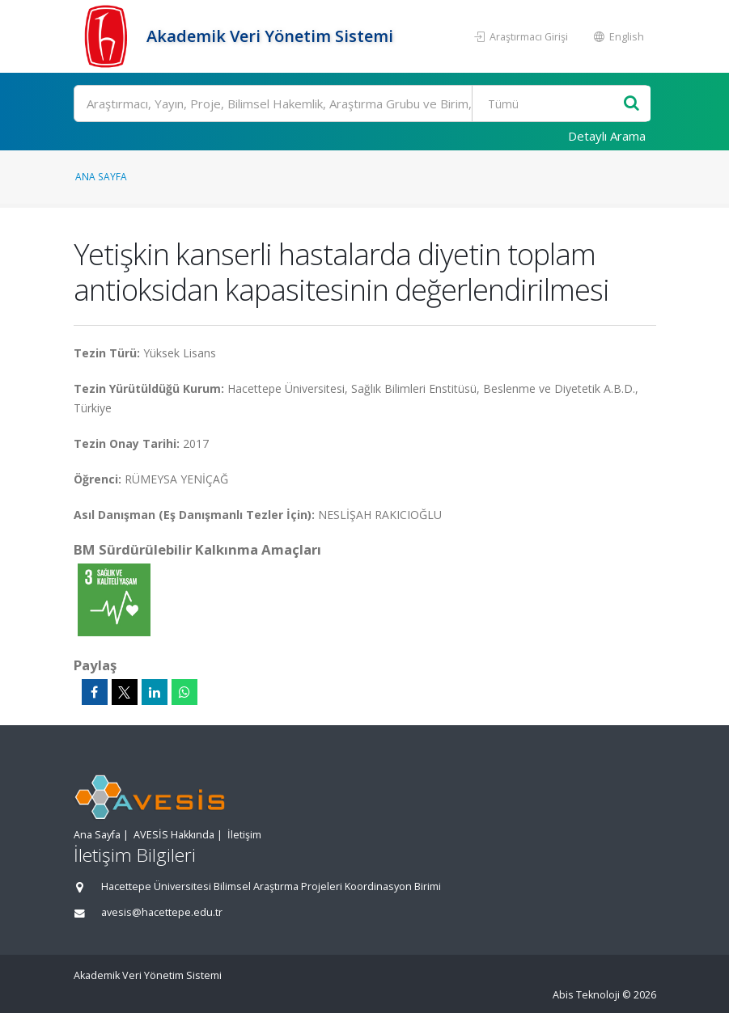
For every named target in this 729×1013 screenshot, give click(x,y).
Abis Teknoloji (586, 995)
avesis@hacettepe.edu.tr (162, 912)
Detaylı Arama (607, 136)
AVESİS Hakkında (174, 835)
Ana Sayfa (101, 176)
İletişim (244, 835)
